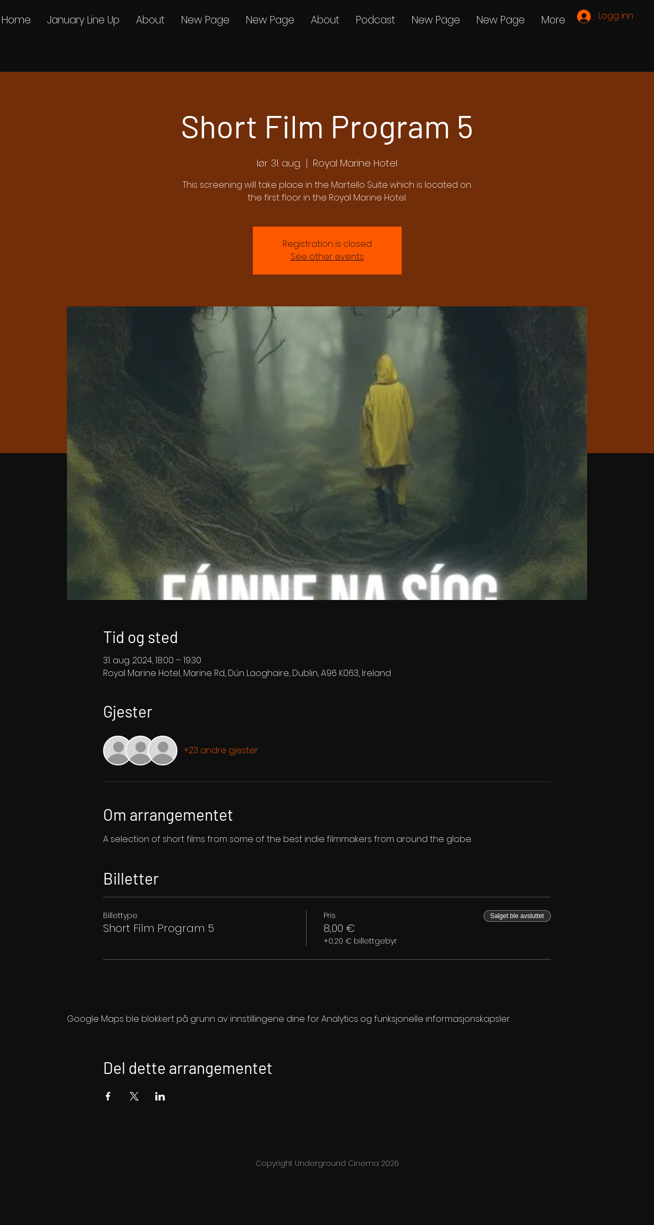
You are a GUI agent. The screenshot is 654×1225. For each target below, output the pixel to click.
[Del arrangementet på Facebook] (108, 1096)
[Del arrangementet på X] (134, 1096)
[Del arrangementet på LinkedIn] (160, 1096)
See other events (327, 257)
